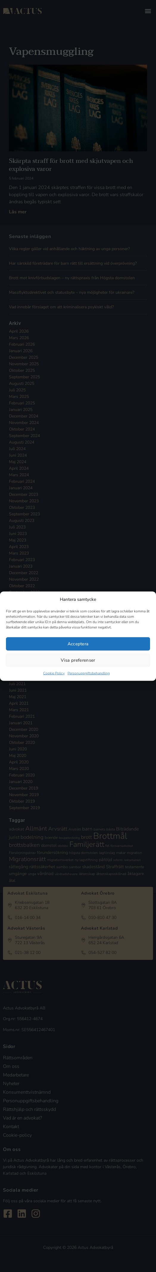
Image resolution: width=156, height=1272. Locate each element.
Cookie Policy (54, 673)
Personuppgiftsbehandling (89, 673)
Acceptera (78, 644)
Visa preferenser (78, 660)
